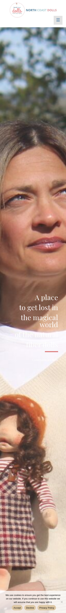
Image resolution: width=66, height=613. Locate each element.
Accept (17, 607)
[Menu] (58, 20)
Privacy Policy (46, 607)
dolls (55, 360)
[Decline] (61, 602)
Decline (30, 607)
